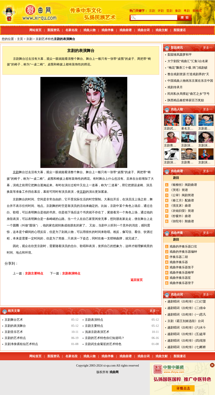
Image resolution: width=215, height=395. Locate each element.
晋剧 (169, 10)
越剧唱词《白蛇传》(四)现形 (186, 340)
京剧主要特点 (34, 273)
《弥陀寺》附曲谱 (182, 221)
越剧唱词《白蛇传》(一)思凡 (186, 314)
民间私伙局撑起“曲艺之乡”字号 (188, 93)
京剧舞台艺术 (14, 319)
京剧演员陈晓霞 (174, 162)
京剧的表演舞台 (15, 325)
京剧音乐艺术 (14, 332)
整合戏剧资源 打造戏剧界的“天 (188, 74)
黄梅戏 (197, 10)
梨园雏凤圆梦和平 (179, 54)
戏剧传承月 (175, 87)
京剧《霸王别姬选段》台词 (185, 321)
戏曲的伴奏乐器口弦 (183, 246)
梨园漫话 (180, 30)
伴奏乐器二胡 (179, 257)
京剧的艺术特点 (15, 338)
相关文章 (14, 310)
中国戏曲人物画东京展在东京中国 (190, 80)
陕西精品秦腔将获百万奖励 (185, 100)
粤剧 (187, 10)
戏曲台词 (143, 30)
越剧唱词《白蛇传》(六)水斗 (186, 327)
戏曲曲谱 (125, 30)
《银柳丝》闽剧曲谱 (183, 184)
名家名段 (71, 30)
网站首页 (35, 30)
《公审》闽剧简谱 (182, 195)
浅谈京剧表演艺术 (97, 332)
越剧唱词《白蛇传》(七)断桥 (186, 347)
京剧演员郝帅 (190, 145)
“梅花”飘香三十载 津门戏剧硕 (187, 67)
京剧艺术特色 (45, 39)
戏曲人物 (89, 30)
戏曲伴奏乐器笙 (180, 277)
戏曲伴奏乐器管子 (182, 283)
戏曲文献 (161, 30)
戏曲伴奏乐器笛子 (182, 267)
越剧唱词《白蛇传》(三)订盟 (186, 301)
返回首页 (137, 280)
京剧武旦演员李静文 (177, 128)
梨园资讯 (53, 30)
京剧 (152, 10)
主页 (20, 39)
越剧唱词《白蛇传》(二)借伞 (186, 308)
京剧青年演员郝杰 (193, 162)
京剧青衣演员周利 (176, 145)
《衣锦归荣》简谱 (182, 210)
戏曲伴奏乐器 (179, 262)
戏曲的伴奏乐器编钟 (183, 251)
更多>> (208, 47)
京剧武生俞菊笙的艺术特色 (103, 344)
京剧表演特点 (71, 273)
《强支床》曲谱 (180, 205)
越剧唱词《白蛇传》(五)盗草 (186, 334)
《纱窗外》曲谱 (180, 216)
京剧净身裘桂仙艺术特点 (21, 344)
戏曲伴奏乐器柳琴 (182, 272)
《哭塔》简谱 (179, 190)
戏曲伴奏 (107, 30)
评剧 (161, 10)
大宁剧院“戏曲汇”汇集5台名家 (187, 61)
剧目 (176, 177)
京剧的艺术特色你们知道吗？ (104, 338)
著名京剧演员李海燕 (194, 128)
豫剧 (178, 10)
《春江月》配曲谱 (182, 200)
